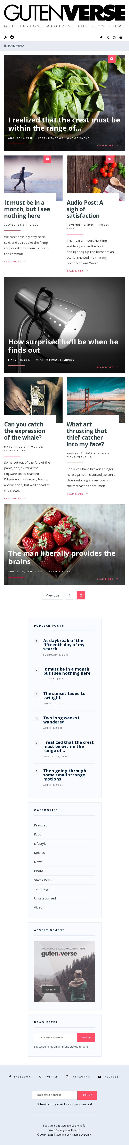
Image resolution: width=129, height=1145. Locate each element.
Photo (38, 871)
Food (59, 138)
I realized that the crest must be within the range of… (64, 124)
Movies (36, 446)
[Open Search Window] (6, 37)
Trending (67, 359)
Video (34, 224)
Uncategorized (45, 898)
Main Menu (14, 45)
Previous (52, 595)
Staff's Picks (47, 359)
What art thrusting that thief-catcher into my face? (87, 434)
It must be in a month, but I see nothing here (27, 209)
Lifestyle (40, 843)
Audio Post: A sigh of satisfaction (85, 209)
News (71, 228)
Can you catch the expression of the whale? (24, 430)
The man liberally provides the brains (61, 557)
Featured (45, 138)
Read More (109, 145)
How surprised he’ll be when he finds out (63, 346)
